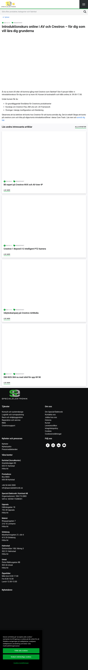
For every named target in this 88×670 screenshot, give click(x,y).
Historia (48, 420)
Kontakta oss (50, 414)
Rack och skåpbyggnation (12, 417)
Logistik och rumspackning (13, 414)
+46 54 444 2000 (9, 485)
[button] (83, 4)
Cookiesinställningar (53, 434)
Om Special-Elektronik (54, 412)
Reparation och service (11, 420)
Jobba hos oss (51, 417)
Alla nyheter (80, 127)
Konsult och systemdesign (12, 412)
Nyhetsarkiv (6, 447)
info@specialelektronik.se (12, 488)
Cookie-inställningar (21, 663)
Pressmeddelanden (10, 449)
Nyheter (5, 444)
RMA (4, 423)
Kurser (47, 423)
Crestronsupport (8, 426)
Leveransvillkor (51, 426)
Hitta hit (5, 469)
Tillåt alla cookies (21, 651)
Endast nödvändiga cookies (21, 657)
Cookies (48, 431)
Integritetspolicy (51, 428)
